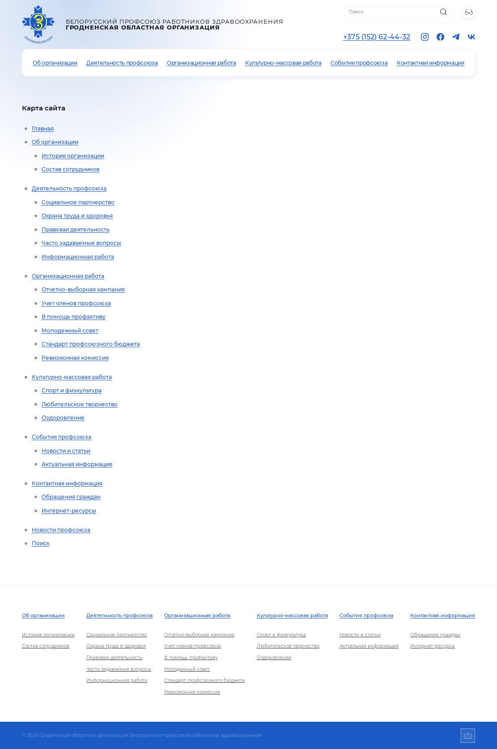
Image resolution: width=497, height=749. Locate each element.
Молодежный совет (70, 330)
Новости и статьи (66, 450)
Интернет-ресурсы (69, 510)
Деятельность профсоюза (121, 63)
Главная (43, 128)
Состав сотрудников (70, 169)
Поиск (41, 543)
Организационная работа (201, 63)
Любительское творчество (80, 404)
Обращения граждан (71, 496)
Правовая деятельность (76, 229)
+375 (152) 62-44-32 (376, 36)
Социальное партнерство (78, 202)
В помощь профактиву (74, 316)
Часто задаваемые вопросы (81, 243)
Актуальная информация (77, 464)
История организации (73, 155)
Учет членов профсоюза (76, 303)
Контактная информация (430, 63)
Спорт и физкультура (72, 390)
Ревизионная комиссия (75, 357)
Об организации (55, 63)
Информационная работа (78, 256)
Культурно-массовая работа (283, 63)
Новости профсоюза (61, 529)
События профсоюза (359, 63)
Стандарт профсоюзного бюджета (91, 344)
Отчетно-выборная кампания (83, 289)
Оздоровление (63, 417)
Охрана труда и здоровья (77, 215)
